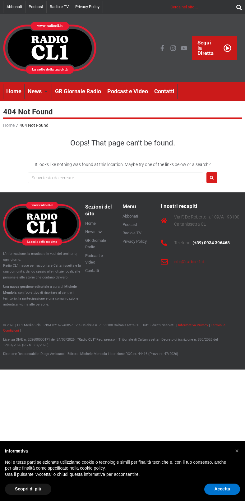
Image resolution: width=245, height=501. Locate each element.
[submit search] (237, 7)
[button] (38, 91)
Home (9, 125)
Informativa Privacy (193, 325)
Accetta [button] (222, 488)
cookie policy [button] (92, 468)
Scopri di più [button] (28, 488)
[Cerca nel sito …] (201, 7)
